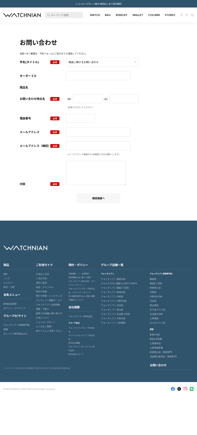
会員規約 (85, 273)
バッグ (6, 278)
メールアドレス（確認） (35, 146)
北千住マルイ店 (157, 309)
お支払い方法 (42, 273)
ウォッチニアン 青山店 (112, 309)
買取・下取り (42, 308)
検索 (48, 15)
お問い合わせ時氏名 (32, 99)
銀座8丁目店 (156, 283)
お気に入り (186, 15)
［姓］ (69, 98)
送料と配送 (41, 282)
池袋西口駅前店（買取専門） (164, 356)
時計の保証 (41, 291)
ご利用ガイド (44, 265)
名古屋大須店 (156, 313)
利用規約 (72, 273)
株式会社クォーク (75, 354)
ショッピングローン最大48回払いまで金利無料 (99, 3)
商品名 (24, 87)
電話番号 (25, 118)
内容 (22, 184)
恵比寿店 (154, 305)
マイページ (181, 15)
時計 (5, 273)
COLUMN (154, 15)
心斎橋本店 (155, 343)
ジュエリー (8, 282)
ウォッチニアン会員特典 (48, 304)
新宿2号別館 (156, 338)
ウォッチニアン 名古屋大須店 (115, 313)
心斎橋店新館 (156, 347)
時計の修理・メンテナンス (49, 295)
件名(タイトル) (29, 62)
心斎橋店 (154, 318)
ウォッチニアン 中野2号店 (114, 300)
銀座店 (153, 278)
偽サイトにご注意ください (49, 330)
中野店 (153, 292)
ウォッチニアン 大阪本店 (113, 318)
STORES (170, 15)
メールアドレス (29, 132)
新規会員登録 (10, 303)
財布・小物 (8, 287)
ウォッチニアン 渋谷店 (112, 305)
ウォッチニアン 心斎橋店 (113, 322)
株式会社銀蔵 (74, 342)
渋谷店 (153, 300)
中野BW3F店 (156, 296)
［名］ (105, 98)
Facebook (173, 389)
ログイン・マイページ (14, 308)
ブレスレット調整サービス (49, 300)
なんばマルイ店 (157, 322)
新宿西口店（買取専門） (162, 352)
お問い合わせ (158, 365)
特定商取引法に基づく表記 (79, 277)
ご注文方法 (41, 278)
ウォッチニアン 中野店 (112, 296)
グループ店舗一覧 (112, 265)
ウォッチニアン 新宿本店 (113, 292)
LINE (192, 389)
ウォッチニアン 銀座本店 (113, 278)
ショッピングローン (46, 322)
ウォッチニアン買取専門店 (16, 324)
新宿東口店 (155, 287)
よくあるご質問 (43, 326)
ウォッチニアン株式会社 (80, 316)
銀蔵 (5, 329)
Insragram (185, 389)
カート (192, 15)
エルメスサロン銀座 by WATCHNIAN (119, 283)
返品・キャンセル (44, 287)
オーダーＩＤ (28, 76)
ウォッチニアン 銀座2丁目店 (115, 287)
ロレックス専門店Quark (15, 333)
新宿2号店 (155, 334)
